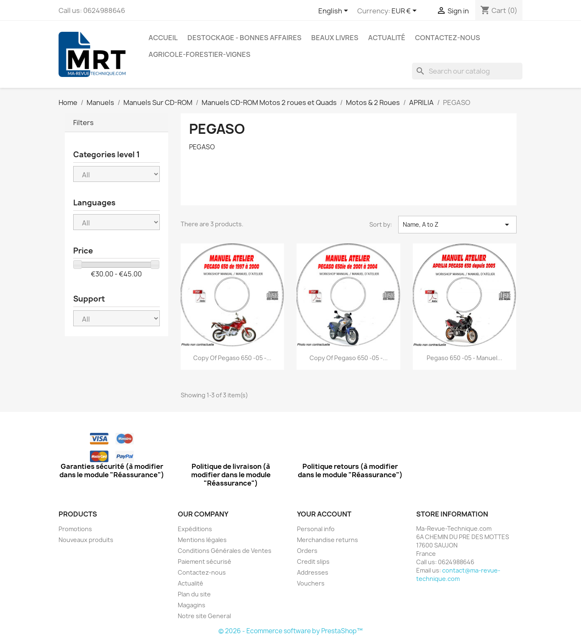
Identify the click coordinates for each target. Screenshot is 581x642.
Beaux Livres (334, 37)
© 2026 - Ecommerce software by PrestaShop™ (290, 631)
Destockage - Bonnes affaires (244, 37)
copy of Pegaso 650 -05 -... (232, 358)
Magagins (191, 605)
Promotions (75, 529)
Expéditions (195, 529)
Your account (324, 514)
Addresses (312, 572)
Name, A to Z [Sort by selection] (457, 225)
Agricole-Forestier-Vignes (199, 54)
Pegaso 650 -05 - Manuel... (464, 358)
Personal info (316, 529)
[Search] (467, 71)
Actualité (386, 37)
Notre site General (204, 616)
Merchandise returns (327, 540)
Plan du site (194, 594)
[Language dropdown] (334, 11)
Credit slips (313, 561)
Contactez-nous (447, 37)
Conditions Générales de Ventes (224, 551)
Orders (307, 551)
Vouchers (311, 583)
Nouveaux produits (86, 540)
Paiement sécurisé (204, 561)
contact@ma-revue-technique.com (458, 574)
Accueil (163, 37)
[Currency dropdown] (406, 11)
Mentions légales (202, 540)
